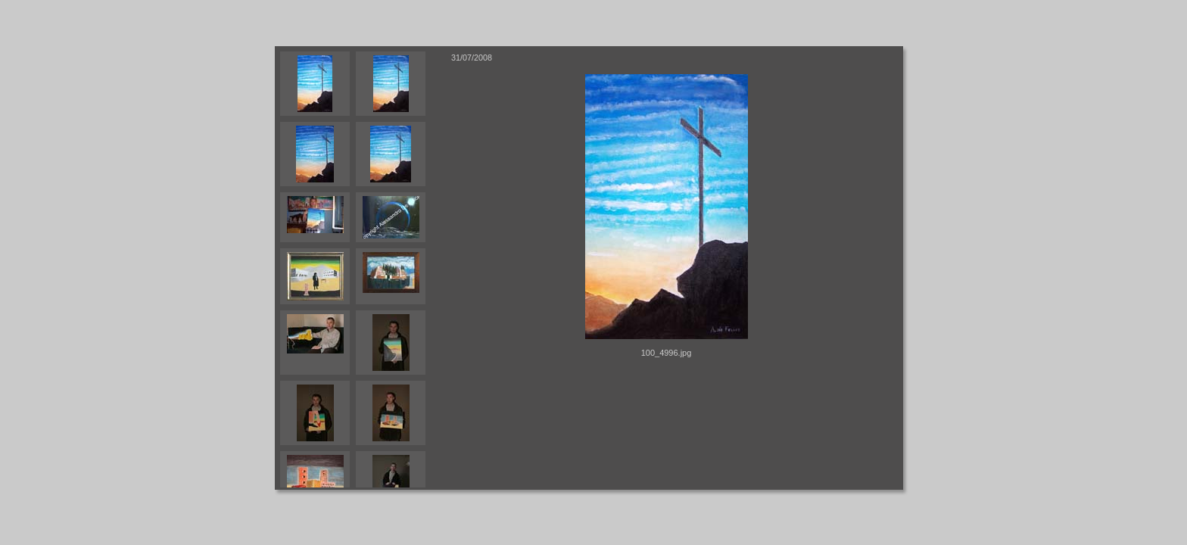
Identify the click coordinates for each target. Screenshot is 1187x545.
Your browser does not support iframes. (360, 267)
